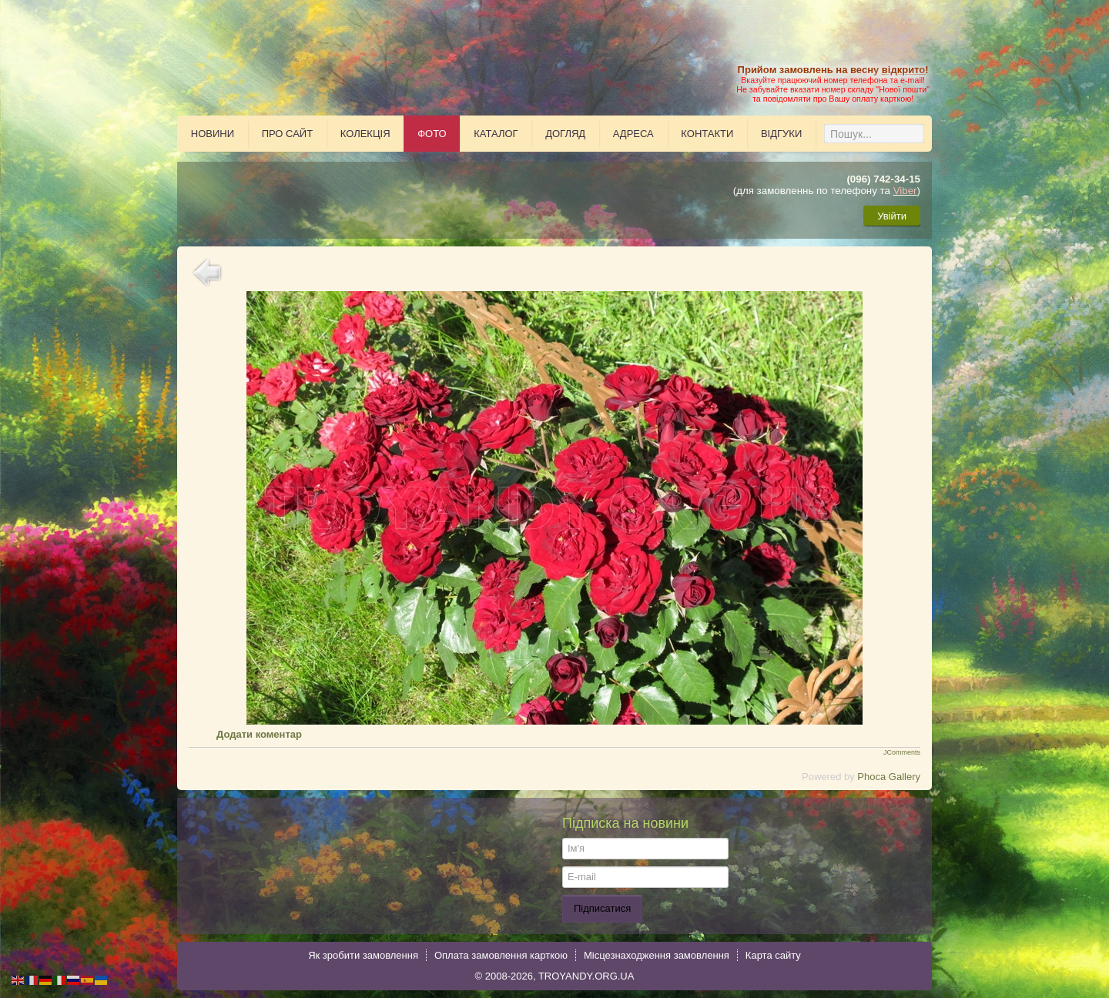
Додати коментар (259, 734)
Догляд (565, 133)
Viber (905, 190)
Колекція (365, 133)
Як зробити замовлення (363, 955)
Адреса (633, 133)
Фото (431, 133)
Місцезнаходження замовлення (656, 955)
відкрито (903, 69)
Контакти (707, 133)
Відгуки (781, 133)
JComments (901, 752)
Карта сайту (773, 955)
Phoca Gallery (888, 776)
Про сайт (287, 133)
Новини (212, 133)
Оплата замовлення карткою (501, 955)
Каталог (496, 133)
